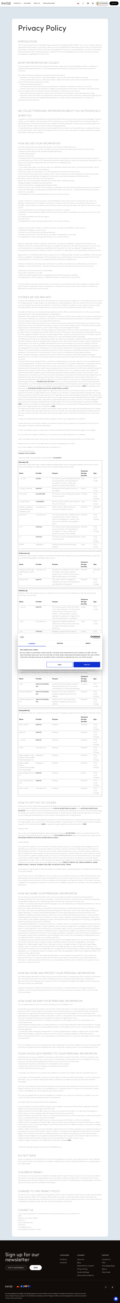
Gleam (38, 478)
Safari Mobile (23, 864)
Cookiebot (57, 458)
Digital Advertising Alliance (64, 808)
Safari (95, 862)
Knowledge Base (108, 1266)
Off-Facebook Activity (63, 835)
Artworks (63, 1263)
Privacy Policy (82, 1269)
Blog (79, 1263)
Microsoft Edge (58, 864)
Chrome (33, 864)
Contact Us (106, 1259)
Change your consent (27, 453)
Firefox (66, 862)
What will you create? (85, 1266)
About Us (80, 1259)
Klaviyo (39, 579)
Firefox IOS (73, 862)
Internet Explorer (44, 864)
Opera (68, 864)
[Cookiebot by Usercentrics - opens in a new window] (92, 637)
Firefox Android (85, 862)
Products (63, 1259)
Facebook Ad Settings (45, 381)
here (84, 386)
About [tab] (88, 643)
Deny (59, 664)
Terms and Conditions (85, 1275)
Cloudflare (40, 494)
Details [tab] (60, 643)
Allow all (87, 664)
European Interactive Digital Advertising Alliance (48, 388)
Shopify (39, 488)
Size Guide (106, 1272)
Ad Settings (70, 833)
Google (39, 527)
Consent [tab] (31, 643)
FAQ (103, 1263)
